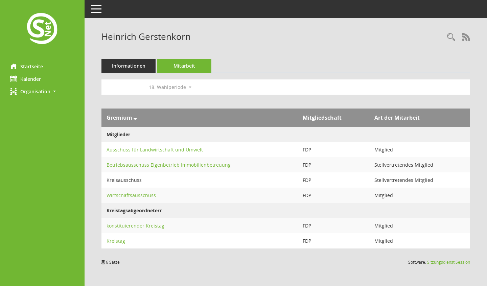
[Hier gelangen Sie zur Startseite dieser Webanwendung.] (42, 29)
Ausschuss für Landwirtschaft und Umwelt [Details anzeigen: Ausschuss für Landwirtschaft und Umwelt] (155, 149)
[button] (42, 91)
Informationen (128, 66)
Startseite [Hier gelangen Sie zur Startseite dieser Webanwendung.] (26, 66)
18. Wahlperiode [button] (170, 87)
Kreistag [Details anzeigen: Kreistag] (116, 241)
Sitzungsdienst (448, 262)
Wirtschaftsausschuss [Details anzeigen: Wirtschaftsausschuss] (131, 195)
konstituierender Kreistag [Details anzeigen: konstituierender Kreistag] (135, 225)
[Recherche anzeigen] (451, 37)
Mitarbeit (184, 66)
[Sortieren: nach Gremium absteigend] (135, 117)
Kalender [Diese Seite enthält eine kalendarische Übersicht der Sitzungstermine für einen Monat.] (25, 78)
